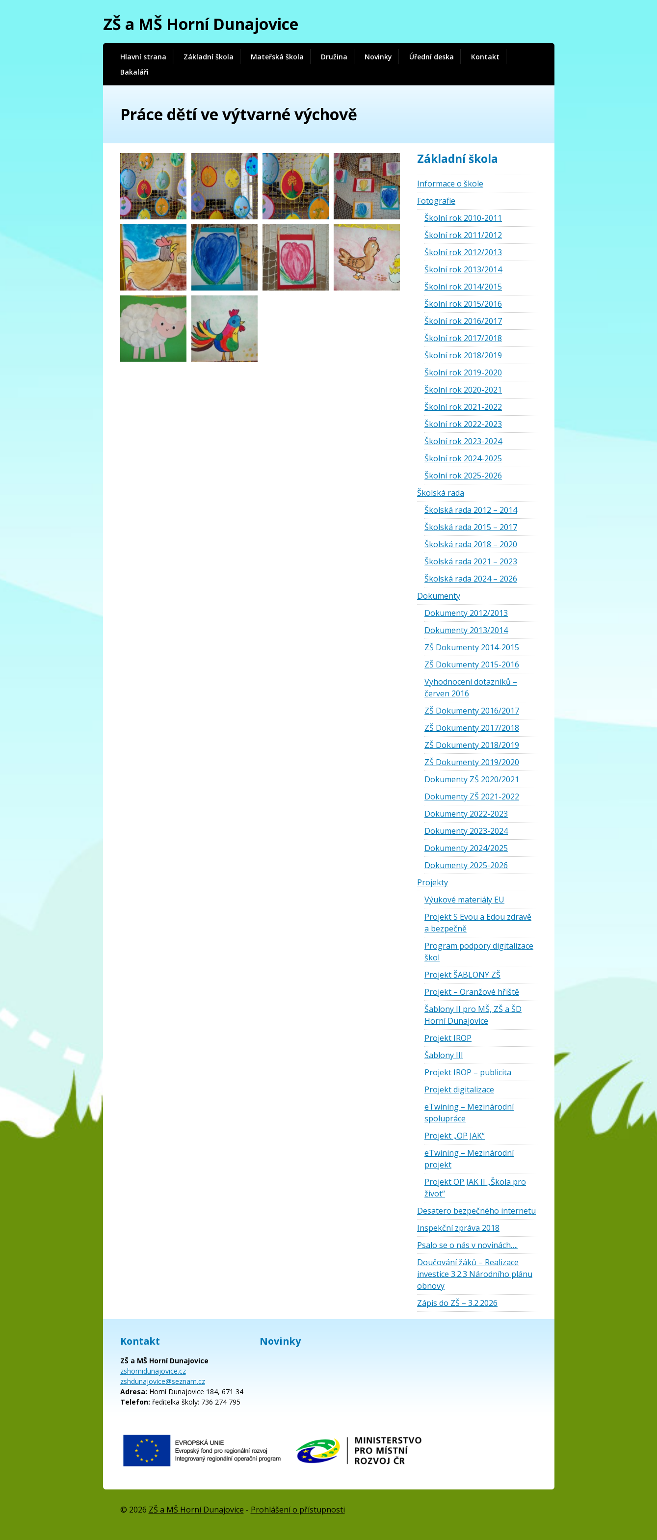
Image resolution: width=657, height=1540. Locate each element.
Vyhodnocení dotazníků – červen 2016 (470, 687)
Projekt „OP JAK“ (454, 1135)
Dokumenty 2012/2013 (466, 613)
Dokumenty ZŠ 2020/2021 (471, 779)
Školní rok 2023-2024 (463, 441)
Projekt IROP (448, 1038)
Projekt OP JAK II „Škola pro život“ (475, 1187)
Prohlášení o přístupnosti (298, 1509)
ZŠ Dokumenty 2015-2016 (471, 664)
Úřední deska (431, 56)
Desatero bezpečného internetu (476, 1210)
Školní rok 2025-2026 (463, 475)
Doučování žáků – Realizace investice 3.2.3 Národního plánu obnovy (474, 1274)
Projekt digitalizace (459, 1089)
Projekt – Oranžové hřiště (471, 991)
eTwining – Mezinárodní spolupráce (469, 1112)
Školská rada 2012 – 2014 (470, 509)
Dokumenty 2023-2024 (466, 830)
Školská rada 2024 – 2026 (470, 578)
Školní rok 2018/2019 (463, 355)
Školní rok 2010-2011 (463, 217)
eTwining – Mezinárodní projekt (469, 1158)
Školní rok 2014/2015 (463, 286)
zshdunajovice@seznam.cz (162, 1381)
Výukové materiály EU (464, 899)
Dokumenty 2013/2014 (466, 630)
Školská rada (440, 492)
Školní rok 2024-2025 (463, 458)
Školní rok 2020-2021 (463, 389)
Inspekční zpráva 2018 (458, 1227)
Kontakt (485, 56)
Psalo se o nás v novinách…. (467, 1245)
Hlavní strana (143, 56)
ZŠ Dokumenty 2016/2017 (471, 710)
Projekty (432, 882)
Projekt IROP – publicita (467, 1072)
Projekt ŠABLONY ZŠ (462, 974)
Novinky (378, 56)
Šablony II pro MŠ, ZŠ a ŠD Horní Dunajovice (473, 1015)
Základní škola (209, 56)
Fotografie (436, 200)
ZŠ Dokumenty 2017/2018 (471, 727)
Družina (334, 56)
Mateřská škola (277, 56)
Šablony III (443, 1055)
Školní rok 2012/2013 (463, 252)
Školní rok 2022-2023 (463, 424)
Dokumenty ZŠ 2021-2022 (471, 796)
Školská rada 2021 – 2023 (470, 561)
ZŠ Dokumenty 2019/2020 (471, 762)
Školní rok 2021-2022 (463, 406)
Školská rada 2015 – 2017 (470, 527)
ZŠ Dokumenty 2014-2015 (471, 647)
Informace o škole (450, 183)
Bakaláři (134, 72)
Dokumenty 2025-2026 (466, 865)
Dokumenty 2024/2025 (466, 848)
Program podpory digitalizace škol (478, 951)
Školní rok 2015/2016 (463, 303)
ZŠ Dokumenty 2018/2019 (471, 745)
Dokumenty (438, 595)
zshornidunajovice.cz (153, 1371)
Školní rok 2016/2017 (463, 321)
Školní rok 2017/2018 (463, 338)
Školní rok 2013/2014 (463, 269)
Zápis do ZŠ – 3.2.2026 (457, 1303)
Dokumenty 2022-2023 (466, 813)
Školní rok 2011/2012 (463, 235)
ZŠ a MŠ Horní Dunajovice (200, 23)
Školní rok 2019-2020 (463, 372)
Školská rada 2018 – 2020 (470, 544)
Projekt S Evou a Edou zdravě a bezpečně (477, 922)
